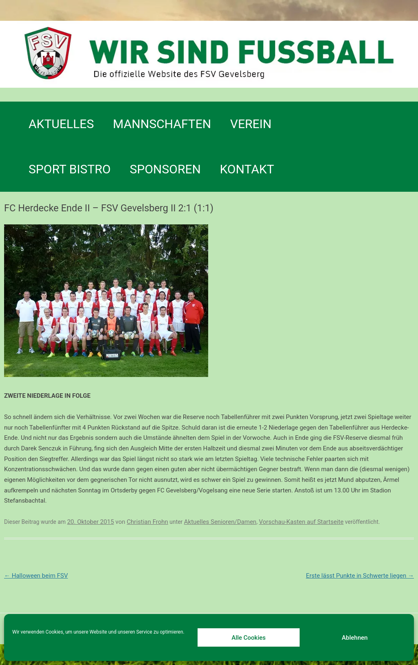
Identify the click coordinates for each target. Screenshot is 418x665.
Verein (250, 124)
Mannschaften (162, 124)
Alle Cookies (248, 637)
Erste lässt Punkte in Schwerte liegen (360, 575)
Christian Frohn (147, 521)
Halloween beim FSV (36, 575)
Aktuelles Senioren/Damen (220, 521)
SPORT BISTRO (70, 169)
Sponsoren (165, 169)
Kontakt (247, 169)
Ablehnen (354, 637)
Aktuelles (61, 124)
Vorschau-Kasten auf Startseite (301, 521)
